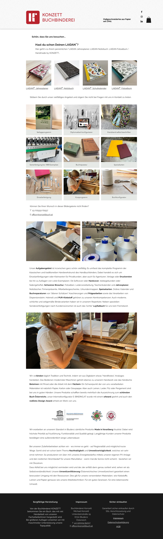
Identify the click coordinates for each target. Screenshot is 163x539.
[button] (148, 20)
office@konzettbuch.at (42, 214)
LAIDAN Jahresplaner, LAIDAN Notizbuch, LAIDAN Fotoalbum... (98, 49)
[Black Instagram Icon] (141, 16)
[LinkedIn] (141, 21)
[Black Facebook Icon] (141, 12)
